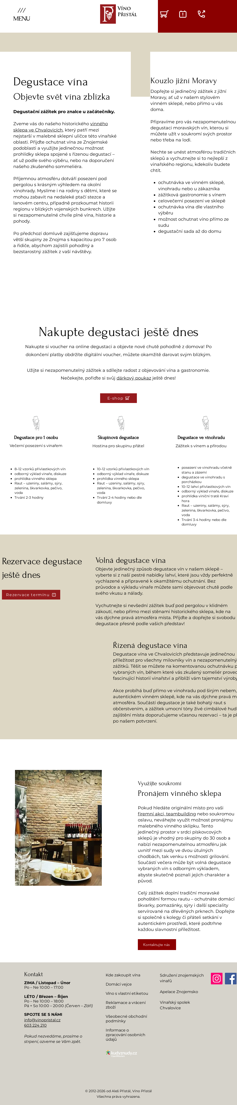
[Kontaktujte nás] (157, 944)
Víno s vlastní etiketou (127, 993)
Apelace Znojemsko (179, 991)
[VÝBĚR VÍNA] (164, 14)
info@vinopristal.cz (42, 1020)
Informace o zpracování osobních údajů (125, 1035)
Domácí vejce (119, 984)
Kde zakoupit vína (123, 975)
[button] (21, 14)
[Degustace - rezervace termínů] (182, 14)
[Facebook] (231, 978)
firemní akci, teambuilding (167, 814)
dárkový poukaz (134, 378)
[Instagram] (216, 978)
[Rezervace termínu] (31, 595)
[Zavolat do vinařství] (201, 14)
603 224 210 (35, 1025)
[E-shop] (118, 398)
